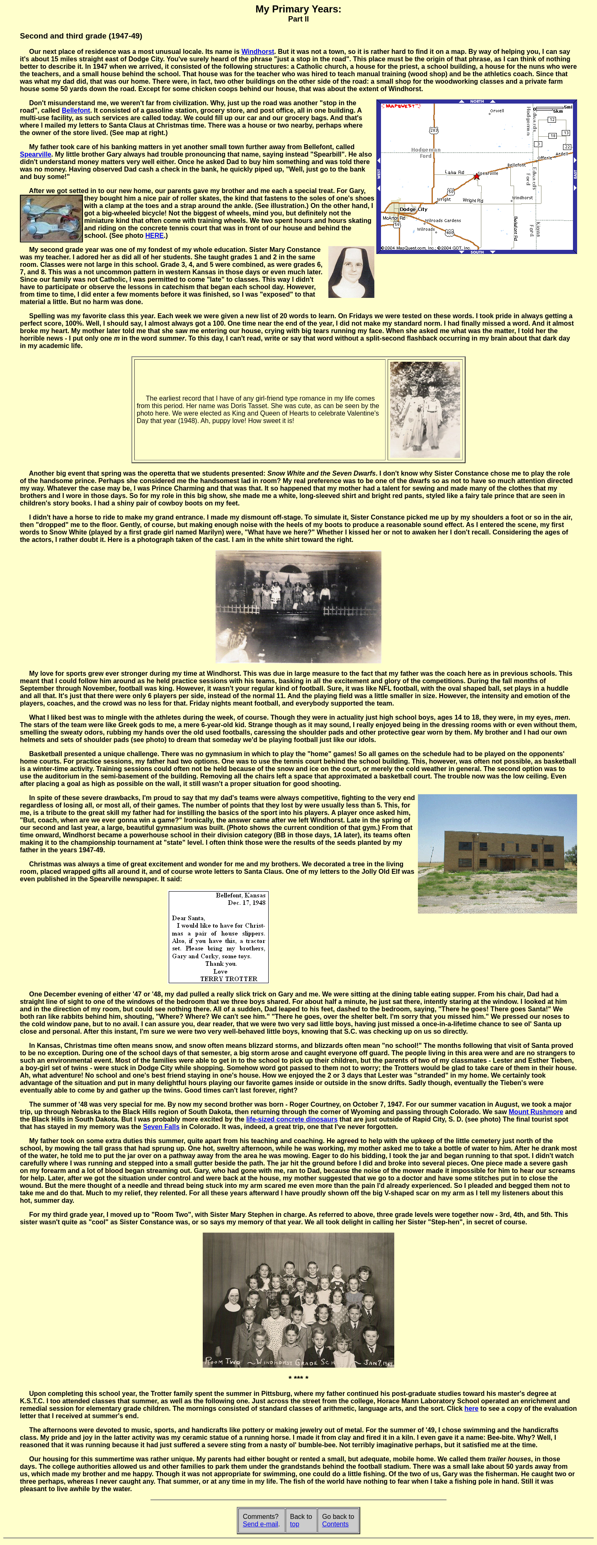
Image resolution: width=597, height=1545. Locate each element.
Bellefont (76, 110)
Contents (335, 1524)
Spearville (35, 154)
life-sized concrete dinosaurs (292, 1119)
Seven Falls (161, 1126)
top (294, 1524)
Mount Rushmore (536, 1111)
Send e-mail (260, 1524)
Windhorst (257, 51)
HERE (155, 235)
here (471, 1408)
